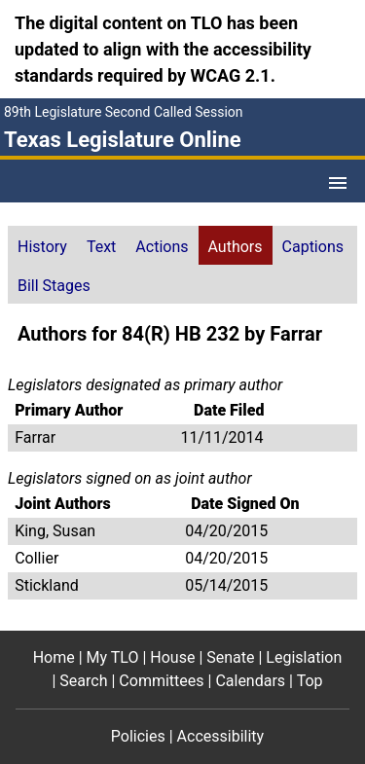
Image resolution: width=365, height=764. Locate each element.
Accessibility (221, 736)
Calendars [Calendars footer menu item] (250, 681)
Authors (235, 246)
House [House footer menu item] (172, 657)
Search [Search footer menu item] (83, 681)
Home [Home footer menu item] (54, 657)
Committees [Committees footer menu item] (161, 681)
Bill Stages (54, 285)
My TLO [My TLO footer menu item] (113, 657)
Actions (161, 246)
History (42, 246)
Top (310, 681)
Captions (313, 246)
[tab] (42, 245)
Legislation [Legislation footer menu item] (304, 657)
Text (101, 246)
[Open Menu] (337, 183)
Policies (138, 736)
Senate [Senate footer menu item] (230, 657)
